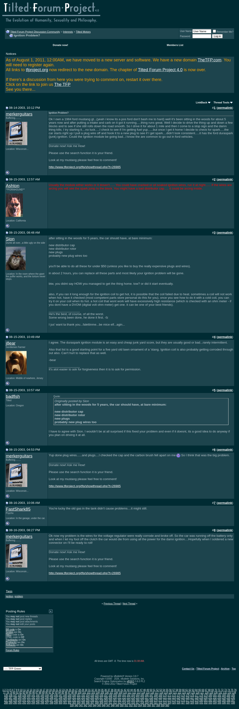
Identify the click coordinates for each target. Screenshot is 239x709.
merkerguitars (19, 114)
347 (108, 705)
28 (79, 690)
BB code (10, 629)
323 (165, 703)
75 (232, 690)
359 (163, 705)
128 (207, 692)
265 (133, 700)
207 (101, 697)
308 (97, 703)
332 (206, 703)
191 (29, 697)
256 (92, 700)
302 (70, 703)
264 (129, 700)
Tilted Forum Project (207, 668)
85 (30, 692)
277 (188, 700)
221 (165, 697)
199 (65, 697)
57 (173, 690)
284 (219, 700)
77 (4, 692)
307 (92, 703)
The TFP (62, 84)
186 (6, 697)
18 (47, 690)
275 (178, 700)
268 (147, 700)
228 (197, 697)
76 (235, 690)
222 (169, 697)
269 (151, 700)
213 (129, 697)
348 (113, 705)
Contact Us (188, 668)
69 (212, 690)
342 (85, 705)
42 (125, 690)
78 (7, 692)
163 (133, 695)
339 (72, 705)
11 (24, 690)
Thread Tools (221, 102)
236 (233, 697)
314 (124, 703)
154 (92, 695)
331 (201, 703)
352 (131, 705)
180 (210, 695)
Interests (68, 31)
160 (119, 695)
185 (233, 695)
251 (70, 700)
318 (142, 703)
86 (33, 692)
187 (11, 697)
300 (60, 703)
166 (147, 695)
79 (11, 692)
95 (63, 692)
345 (99, 705)
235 (228, 697)
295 (38, 703)
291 (20, 703)
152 (83, 695)
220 (160, 697)
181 (215, 695)
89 (43, 692)
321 (156, 703)
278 (192, 700)
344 (95, 705)
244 (38, 700)
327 (183, 703)
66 (202, 690)
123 (184, 692)
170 (165, 695)
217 (147, 697)
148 (65, 695)
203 (83, 697)
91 (49, 692)
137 (15, 695)
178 (201, 695)
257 (97, 700)
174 (183, 695)
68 (209, 690)
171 (169, 695)
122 (179, 692)
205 (92, 697)
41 (122, 690)
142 (38, 695)
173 (178, 695)
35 (102, 690)
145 (51, 695)
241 (24, 700)
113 (139, 692)
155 (97, 695)
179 (206, 695)
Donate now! (60, 45)
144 (47, 695)
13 (31, 690)
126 (198, 692)
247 (51, 700)
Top (234, 668)
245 (42, 700)
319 (147, 703)
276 (183, 700)
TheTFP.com (210, 60)
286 (228, 700)
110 (125, 692)
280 (201, 700)
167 (151, 695)
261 (115, 700)
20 (53, 690)
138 (20, 695)
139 (24, 695)
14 (34, 690)
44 (131, 690)
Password (185, 36)
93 (56, 692)
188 (15, 697)
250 (65, 700)
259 (106, 700)
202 (79, 697)
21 (57, 690)
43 (128, 690)
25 (70, 690)
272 (165, 700)
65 (199, 690)
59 (180, 690)
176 (192, 695)
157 (106, 695)
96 (66, 692)
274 (174, 700)
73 (225, 690)
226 (188, 697)
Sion (10, 238)
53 (160, 690)
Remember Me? (223, 32)
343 (90, 705)
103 (93, 692)
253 (79, 700)
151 (79, 695)
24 (66, 690)
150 (74, 695)
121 (175, 692)
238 (11, 700)
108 (116, 692)
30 (86, 690)
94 (59, 692)
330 (197, 703)
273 (169, 700)
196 (51, 697)
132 (225, 692)
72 (222, 690)
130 (216, 692)
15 (37, 690)
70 (216, 690)
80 (14, 692)
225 (183, 697)
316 (133, 703)
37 (108, 690)
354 (140, 705)
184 (228, 695)
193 (38, 697)
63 (193, 690)
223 (174, 697)
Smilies (9, 632)
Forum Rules (12, 650)
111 (130, 692)
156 (101, 695)
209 (110, 697)
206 (97, 697)
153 (88, 695)
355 (144, 705)
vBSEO (130, 681)
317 (138, 703)
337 (228, 703)
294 (33, 703)
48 (144, 690)
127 (202, 692)
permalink (225, 107)
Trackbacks (12, 640)
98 (72, 692)
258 (101, 700)
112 (134, 692)
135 (6, 695)
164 (138, 695)
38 (112, 690)
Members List (175, 45)
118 (161, 692)
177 (197, 695)
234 (224, 697)
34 (99, 690)
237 (6, 700)
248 (56, 700)
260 (110, 700)
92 (53, 692)
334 (215, 703)
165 (142, 695)
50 (151, 690)
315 (129, 703)
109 (120, 692)
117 (157, 692)
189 (20, 697)
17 (44, 690)
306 (88, 703)
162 (129, 695)
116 (152, 692)
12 (27, 690)
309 (101, 703)
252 (74, 700)
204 (88, 697)
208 (106, 697)
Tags (9, 591)
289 (11, 703)
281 (206, 700)
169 (160, 695)
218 (151, 697)
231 (210, 697)
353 (135, 705)
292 (24, 703)
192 (33, 697)
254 (83, 700)
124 (189, 692)
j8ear (11, 343)
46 (138, 690)
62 (190, 690)
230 (206, 697)
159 (115, 695)
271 (160, 700)
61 (186, 690)
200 (70, 697)
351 (126, 705)
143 (42, 695)
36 (105, 690)
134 (234, 692)
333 (210, 703)
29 (83, 690)
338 (233, 703)
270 (156, 700)
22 (60, 690)
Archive (225, 668)
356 (149, 705)
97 (69, 692)
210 (115, 697)
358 (158, 705)
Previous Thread (112, 603)
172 (174, 695)
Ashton (12, 185)
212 (124, 697)
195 (47, 697)
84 (27, 692)
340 (76, 705)
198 (60, 697)
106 (107, 692)
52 (157, 690)
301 (65, 703)
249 (60, 700)
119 (166, 692)
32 (92, 690)
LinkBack (201, 102)
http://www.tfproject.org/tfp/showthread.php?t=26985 (85, 167)
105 (102, 692)
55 (167, 690)
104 (98, 692)
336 (224, 703)
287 (233, 700)
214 (133, 697)
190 (24, 697)
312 (115, 703)
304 (79, 703)
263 (124, 700)
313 (119, 703)
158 (110, 695)
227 (192, 697)
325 (174, 703)
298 (51, 703)
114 (143, 692)
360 (167, 705)
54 (164, 690)
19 (50, 690)
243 (33, 700)
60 (183, 690)
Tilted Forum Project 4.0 (160, 69)
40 (118, 690)
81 (17, 692)
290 (15, 703)
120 (170, 692)
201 (74, 697)
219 (156, 697)
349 (117, 705)
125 (193, 692)
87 (36, 692)
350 (122, 705)
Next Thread (129, 603)
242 (29, 700)
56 (170, 690)
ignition (9, 596)
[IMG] (8, 634)
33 (95, 690)
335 (219, 703)
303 (74, 703)
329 (192, 703)
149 (70, 695)
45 (134, 690)
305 (83, 703)
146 (56, 695)
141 (33, 695)
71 (219, 690)
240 (20, 700)
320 (151, 703)
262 (119, 700)
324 (169, 703)
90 (46, 692)
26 (73, 690)
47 (141, 690)
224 (178, 697)
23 (63, 690)
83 (24, 692)
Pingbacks (11, 642)
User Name (186, 31)
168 (156, 695)
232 (215, 697)
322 (160, 703)
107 (111, 692)
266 (138, 700)
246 (47, 700)
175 (188, 695)
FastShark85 (18, 509)
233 (219, 697)
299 (56, 703)
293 (29, 703)
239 (15, 700)
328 (188, 703)
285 (224, 700)
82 (20, 692)
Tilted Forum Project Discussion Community (35, 31)
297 (47, 703)
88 (40, 692)
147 (60, 695)
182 (219, 695)
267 (142, 700)
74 (229, 690)
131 (220, 692)
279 (197, 700)
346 (104, 705)
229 (201, 697)
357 (154, 705)
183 (224, 695)
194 (42, 697)
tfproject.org (37, 69)
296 (42, 703)
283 (215, 700)
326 (178, 703)
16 (40, 690)
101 (84, 692)
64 (196, 690)
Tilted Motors (83, 31)
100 (80, 692)
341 (81, 705)
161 (124, 695)
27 (76, 690)
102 (89, 692)
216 (142, 697)
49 (147, 690)
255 (88, 700)
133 (230, 692)
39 (115, 690)
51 (154, 690)
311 (110, 703)
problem (18, 596)
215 (138, 697)
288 (6, 703)
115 (148, 692)
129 (211, 692)
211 (119, 697)
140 (29, 695)
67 (206, 690)
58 (177, 690)
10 (21, 690)
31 (89, 690)
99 (75, 692)
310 (106, 703)
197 (56, 697)
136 (11, 695)
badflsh (13, 396)
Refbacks (11, 645)
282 (210, 700)
